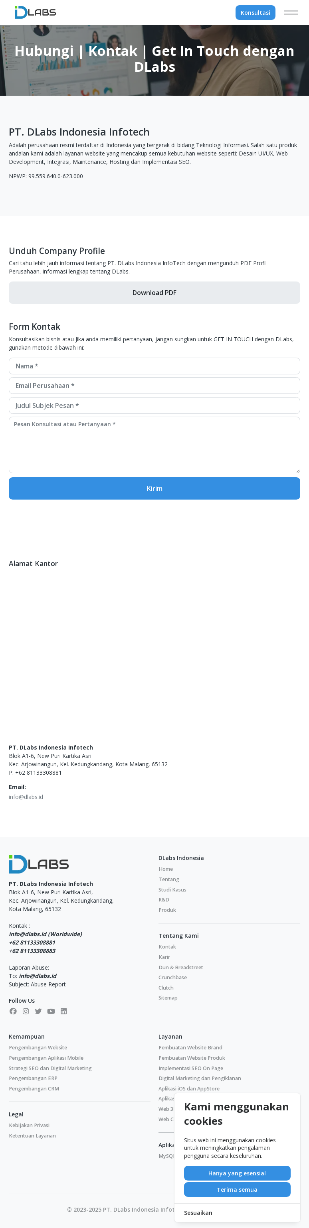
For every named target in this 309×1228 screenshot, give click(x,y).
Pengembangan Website (38, 1047)
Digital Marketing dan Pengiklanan (199, 1078)
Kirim (154, 488)
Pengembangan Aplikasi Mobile (46, 1058)
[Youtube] (51, 1011)
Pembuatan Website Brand (190, 1047)
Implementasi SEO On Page (190, 1068)
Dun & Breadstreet (180, 967)
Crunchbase (172, 977)
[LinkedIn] (63, 1011)
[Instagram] (26, 1011)
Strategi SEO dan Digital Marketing (50, 1068)
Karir (164, 957)
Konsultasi (255, 12)
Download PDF (154, 292)
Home (165, 869)
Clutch (166, 987)
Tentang (168, 879)
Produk (167, 910)
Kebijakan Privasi (29, 1125)
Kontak (167, 946)
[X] (38, 1011)
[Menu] (290, 12)
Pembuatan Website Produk (191, 1058)
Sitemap (168, 997)
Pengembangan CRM (34, 1088)
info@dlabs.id (26, 797)
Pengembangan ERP (33, 1078)
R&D (163, 899)
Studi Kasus (172, 889)
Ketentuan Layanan (32, 1135)
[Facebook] (13, 1011)
